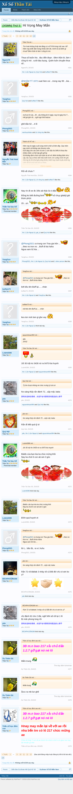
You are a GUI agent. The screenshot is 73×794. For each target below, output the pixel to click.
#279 (70, 758)
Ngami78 (6, 72)
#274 (70, 564)
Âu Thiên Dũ (7, 670)
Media (15, 10)
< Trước (5, 48)
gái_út (38, 244)
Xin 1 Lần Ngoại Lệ (28, 83)
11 (24, 48)
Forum (6, 10)
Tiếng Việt (4, 787)
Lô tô (56, 30)
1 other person (59, 273)
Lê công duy (39, 144)
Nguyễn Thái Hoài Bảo (10, 172)
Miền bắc (15, 27)
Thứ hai (40, 27)
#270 (70, 412)
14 (34, 48)
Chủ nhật (22, 30)
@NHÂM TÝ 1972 (29, 93)
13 (30, 48)
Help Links (37, 10)
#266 (70, 269)
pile (4, 410)
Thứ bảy (14, 30)
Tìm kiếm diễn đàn (9, 13)
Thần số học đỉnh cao (10, 739)
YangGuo (6, 111)
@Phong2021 (27, 255)
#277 (70, 681)
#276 (70, 639)
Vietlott (32, 27)
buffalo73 (48, 83)
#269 (70, 379)
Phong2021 (7, 140)
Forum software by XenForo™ (20, 791)
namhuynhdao (27, 144)
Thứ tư (53, 27)
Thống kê (30, 30)
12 (27, 48)
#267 (70, 303)
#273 (70, 534)
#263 (70, 140)
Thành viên (25, 10)
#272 (70, 498)
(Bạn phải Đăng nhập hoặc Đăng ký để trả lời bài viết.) (53, 766)
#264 (70, 187)
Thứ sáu (6, 30)
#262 (70, 108)
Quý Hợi (39, 83)
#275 (70, 604)
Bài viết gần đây (23, 13)
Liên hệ (61, 787)
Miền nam (7, 27)
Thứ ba (46, 27)
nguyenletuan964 (45, 383)
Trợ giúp (69, 787)
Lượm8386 (7, 364)
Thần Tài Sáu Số (9, 218)
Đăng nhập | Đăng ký (61, 2)
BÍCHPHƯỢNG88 (9, 590)
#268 (70, 333)
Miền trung (25, 27)
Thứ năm (60, 27)
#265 (70, 240)
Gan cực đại (40, 30)
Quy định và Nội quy (65, 791)
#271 (70, 441)
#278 (70, 712)
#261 (70, 79)
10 (20, 48)
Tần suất (49, 30)
